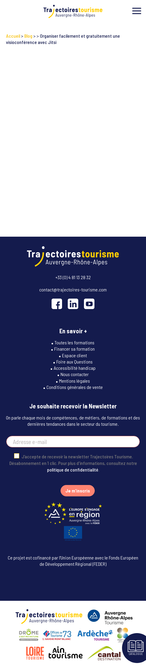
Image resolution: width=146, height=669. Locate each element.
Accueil (13, 36)
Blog (28, 36)
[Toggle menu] (136, 11)
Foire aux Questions (74, 361)
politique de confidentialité (72, 469)
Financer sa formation (74, 349)
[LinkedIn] (73, 304)
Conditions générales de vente (74, 387)
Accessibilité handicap (75, 368)
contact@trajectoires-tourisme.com (73, 289)
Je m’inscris (77, 490)
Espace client (74, 355)
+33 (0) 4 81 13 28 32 (73, 277)
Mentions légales (74, 381)
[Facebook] (57, 304)
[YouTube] (89, 304)
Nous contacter (75, 374)
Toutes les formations (74, 342)
